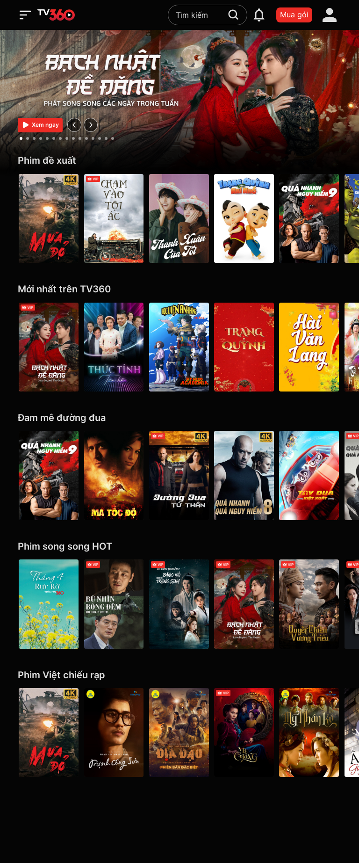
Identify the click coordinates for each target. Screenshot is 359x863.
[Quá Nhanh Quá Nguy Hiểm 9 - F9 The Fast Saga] (310, 218)
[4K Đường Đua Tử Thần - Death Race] (179, 475)
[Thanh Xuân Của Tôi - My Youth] (179, 218)
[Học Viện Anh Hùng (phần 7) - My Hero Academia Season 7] (179, 347)
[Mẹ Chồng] (245, 732)
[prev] (74, 125)
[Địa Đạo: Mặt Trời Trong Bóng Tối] (179, 732)
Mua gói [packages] (294, 14)
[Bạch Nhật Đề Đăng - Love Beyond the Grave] (49, 347)
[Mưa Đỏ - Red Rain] (49, 218)
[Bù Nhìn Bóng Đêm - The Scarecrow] (114, 603)
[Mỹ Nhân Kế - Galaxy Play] (310, 732)
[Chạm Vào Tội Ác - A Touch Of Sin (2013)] (114, 218)
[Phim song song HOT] (179, 546)
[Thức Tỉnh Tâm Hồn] (114, 347)
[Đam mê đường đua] (179, 418)
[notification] (259, 15)
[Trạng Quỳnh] (245, 347)
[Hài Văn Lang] (310, 347)
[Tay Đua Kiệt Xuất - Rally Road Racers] (310, 475)
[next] (91, 125)
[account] (329, 15)
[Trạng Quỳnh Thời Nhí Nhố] (245, 218)
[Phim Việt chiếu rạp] (179, 675)
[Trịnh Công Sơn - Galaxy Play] (114, 732)
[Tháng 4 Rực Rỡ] (49, 603)
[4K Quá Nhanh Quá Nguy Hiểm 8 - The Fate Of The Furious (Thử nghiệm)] (245, 475)
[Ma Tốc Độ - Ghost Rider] (114, 475)
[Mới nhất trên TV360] (179, 289)
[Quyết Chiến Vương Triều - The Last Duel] (310, 603)
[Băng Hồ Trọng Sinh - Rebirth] (179, 603)
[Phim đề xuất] (179, 160)
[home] (56, 15)
